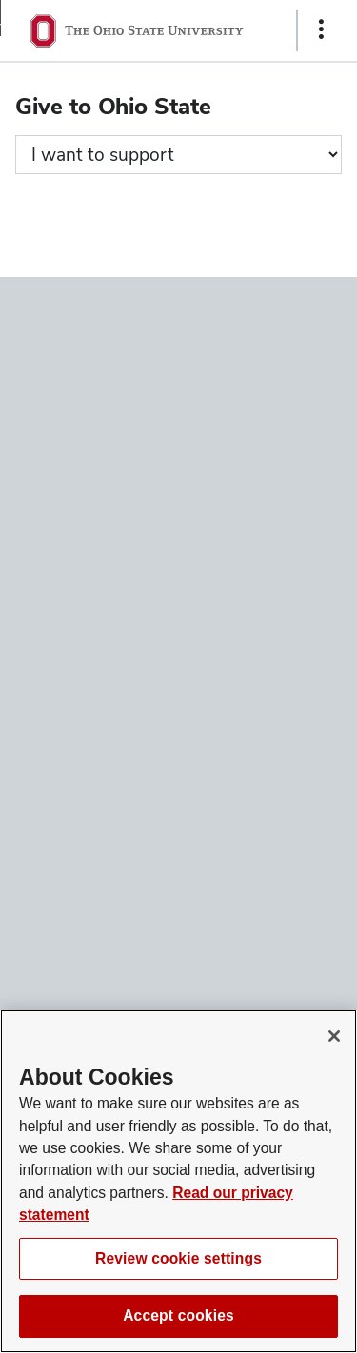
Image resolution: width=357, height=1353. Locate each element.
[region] (178, 1181)
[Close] (334, 1036)
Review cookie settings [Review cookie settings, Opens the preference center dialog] (178, 1258)
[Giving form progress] (178, 154)
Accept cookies (178, 1315)
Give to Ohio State (113, 106)
